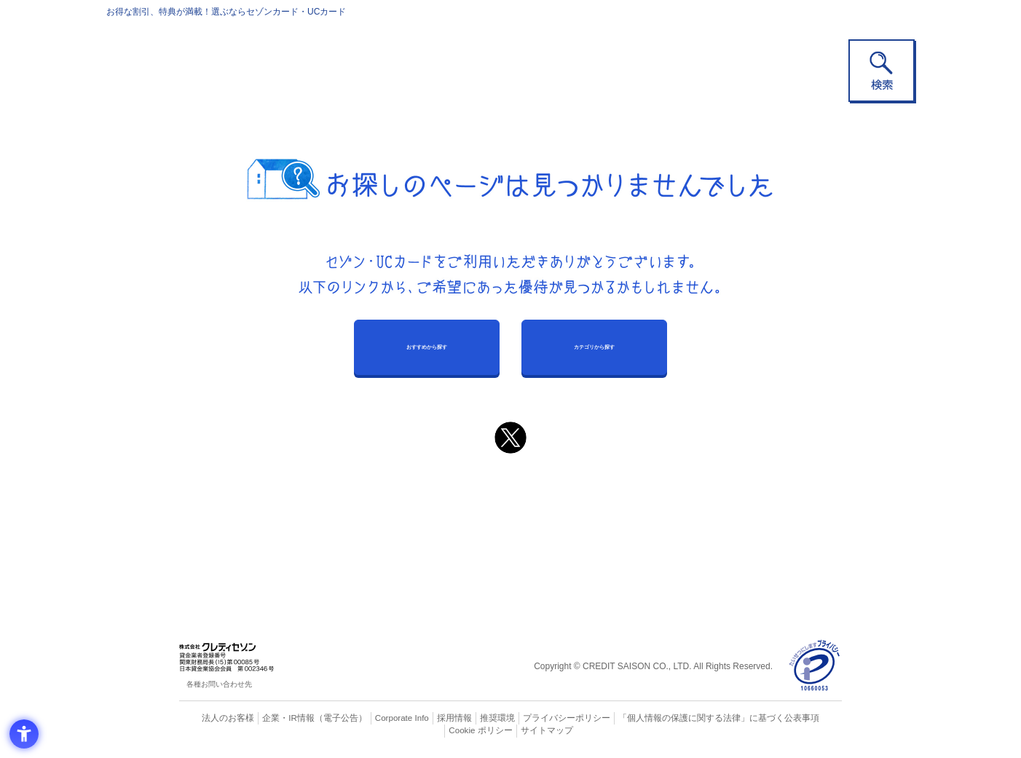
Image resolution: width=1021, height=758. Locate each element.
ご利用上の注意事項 (451, 495)
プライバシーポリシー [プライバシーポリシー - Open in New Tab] (531, 718)
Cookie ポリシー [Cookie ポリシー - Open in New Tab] (800, 718)
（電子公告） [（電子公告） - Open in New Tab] (319, 718)
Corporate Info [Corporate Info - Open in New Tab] (376, 718)
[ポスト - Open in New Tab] (510, 438)
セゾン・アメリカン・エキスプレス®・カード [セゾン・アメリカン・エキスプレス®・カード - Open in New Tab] (503, 543)
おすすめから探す (426, 347)
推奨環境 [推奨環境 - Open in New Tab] (467, 718)
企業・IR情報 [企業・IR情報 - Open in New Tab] (271, 718)
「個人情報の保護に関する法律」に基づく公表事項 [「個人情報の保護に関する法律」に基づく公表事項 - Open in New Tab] (671, 718)
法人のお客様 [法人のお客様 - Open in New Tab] (215, 718)
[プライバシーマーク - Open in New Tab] (814, 666)
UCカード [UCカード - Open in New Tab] (562, 519)
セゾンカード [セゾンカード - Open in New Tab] (451, 519)
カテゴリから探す (594, 347)
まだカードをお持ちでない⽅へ (504, 475)
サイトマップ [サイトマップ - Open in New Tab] (511, 730)
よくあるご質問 (567, 495)
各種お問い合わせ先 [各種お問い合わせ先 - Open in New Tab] (219, 684)
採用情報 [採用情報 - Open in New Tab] (427, 718)
